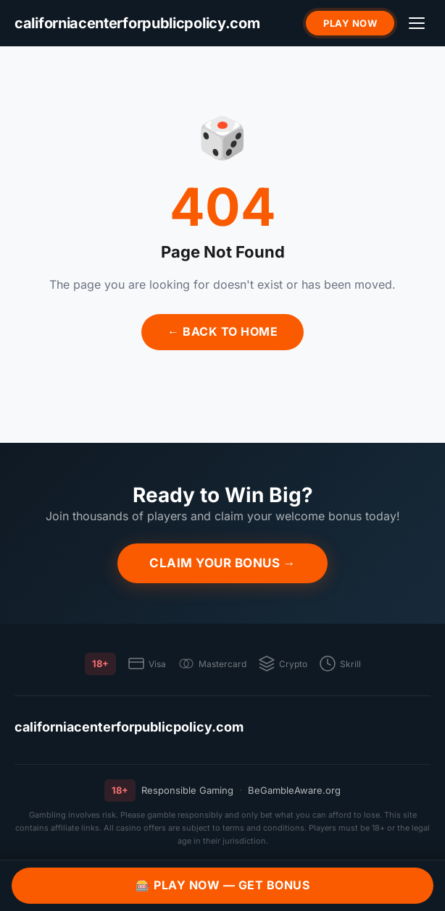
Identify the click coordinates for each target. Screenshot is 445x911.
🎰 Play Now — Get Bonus (222, 885)
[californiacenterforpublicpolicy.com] (137, 23)
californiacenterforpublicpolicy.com (129, 726)
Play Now (350, 23)
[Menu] (417, 23)
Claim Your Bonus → (222, 563)
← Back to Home (222, 331)
